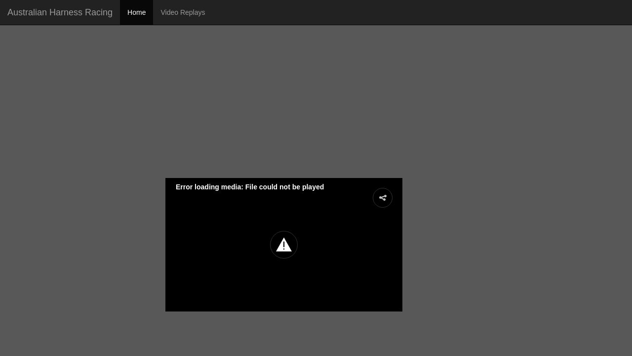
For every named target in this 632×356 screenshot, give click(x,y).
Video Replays (182, 12)
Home (136, 12)
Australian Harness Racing (60, 12)
